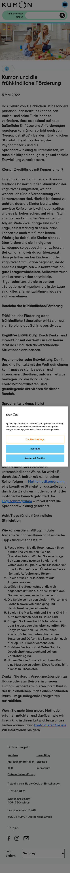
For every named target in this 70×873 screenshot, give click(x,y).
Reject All (35, 449)
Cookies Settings (35, 439)
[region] (35, 437)
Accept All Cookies (34, 458)
